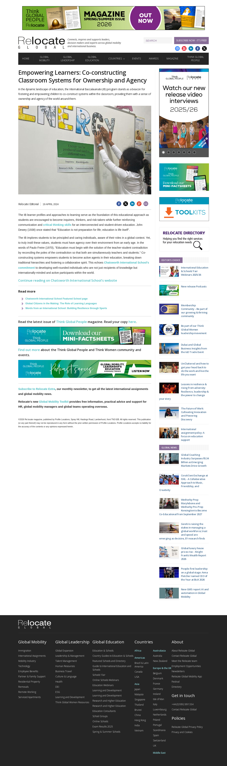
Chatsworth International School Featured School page (56, 298)
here (132, 322)
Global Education (92, 58)
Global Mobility (44, 58)
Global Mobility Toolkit (54, 401)
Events (136, 58)
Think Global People (195, 58)
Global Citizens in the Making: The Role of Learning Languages (61, 303)
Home (25, 58)
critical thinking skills (57, 224)
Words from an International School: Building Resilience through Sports (66, 308)
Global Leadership (68, 58)
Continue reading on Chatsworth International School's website (67, 280)
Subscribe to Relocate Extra (36, 389)
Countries (115, 58)
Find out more (29, 350)
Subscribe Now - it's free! (191, 40)
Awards (154, 58)
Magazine (172, 58)
